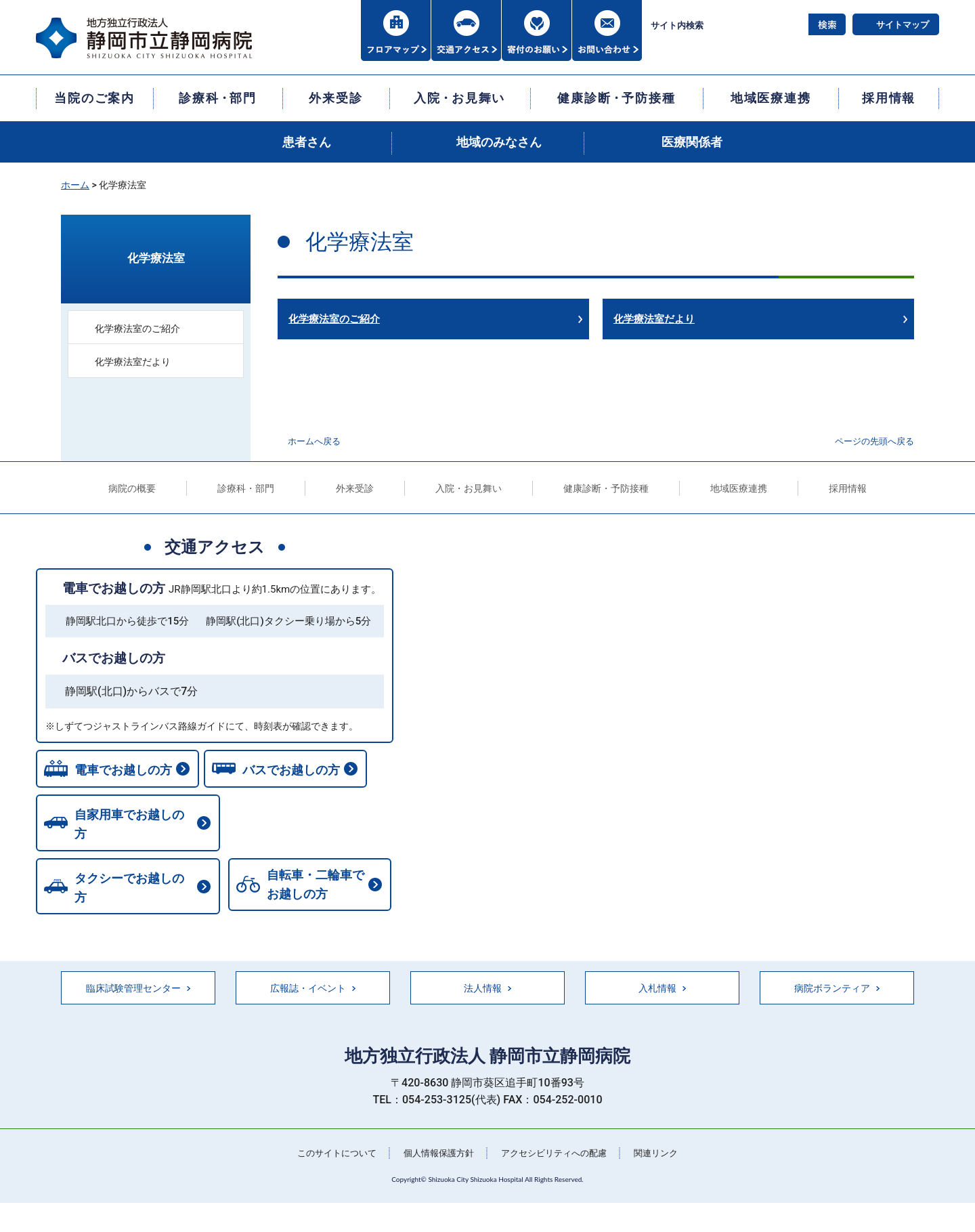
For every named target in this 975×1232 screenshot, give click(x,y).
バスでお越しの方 (113, 658)
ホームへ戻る (314, 441)
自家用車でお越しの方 (128, 831)
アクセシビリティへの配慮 (558, 1150)
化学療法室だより (654, 319)
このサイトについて (328, 1150)
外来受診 (355, 488)
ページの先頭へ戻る (874, 441)
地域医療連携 (738, 488)
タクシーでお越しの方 (311, 831)
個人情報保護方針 (436, 1150)
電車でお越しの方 (113, 588)
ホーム (75, 184)
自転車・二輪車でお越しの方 (117, 888)
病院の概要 (132, 488)
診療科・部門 (245, 488)
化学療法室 (156, 258)
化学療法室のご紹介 (334, 319)
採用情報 (848, 488)
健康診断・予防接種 (606, 488)
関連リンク (665, 1150)
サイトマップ (902, 25)
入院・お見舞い (468, 488)
